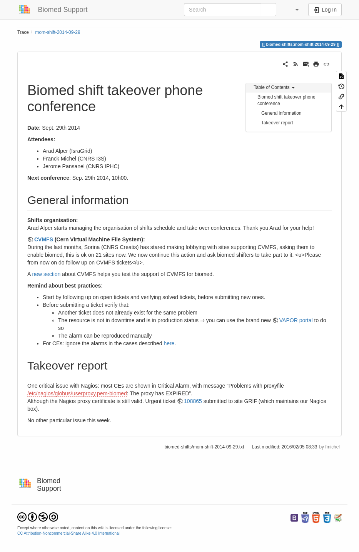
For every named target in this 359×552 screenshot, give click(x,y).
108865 (193, 401)
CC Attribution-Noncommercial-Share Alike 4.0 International (68, 533)
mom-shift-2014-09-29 (57, 32)
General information (281, 113)
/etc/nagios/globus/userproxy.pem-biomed (77, 393)
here (169, 343)
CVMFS (43, 239)
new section (46, 274)
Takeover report (277, 122)
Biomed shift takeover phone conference (286, 100)
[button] (293, 9)
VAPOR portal (296, 320)
